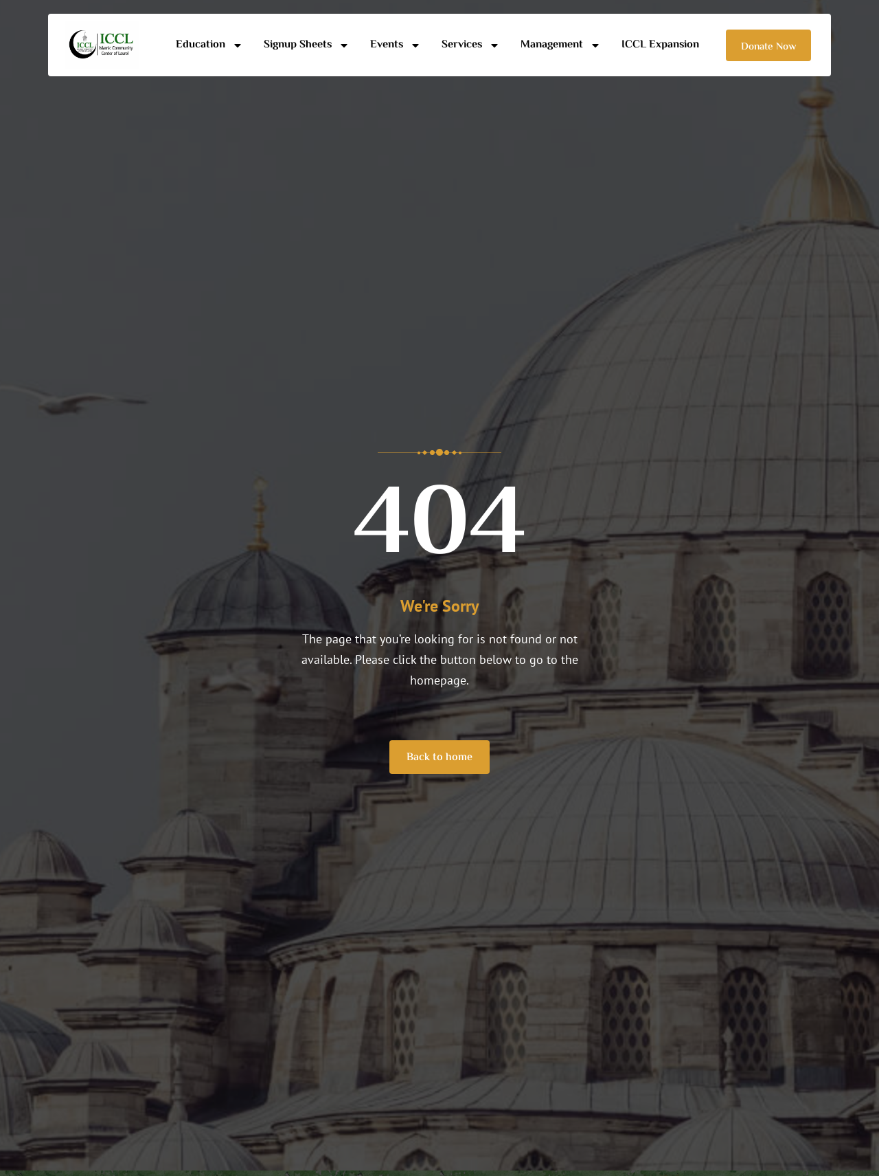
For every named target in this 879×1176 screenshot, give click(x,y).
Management (561, 45)
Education (209, 45)
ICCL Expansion (660, 45)
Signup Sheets (307, 45)
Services (471, 45)
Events (395, 45)
